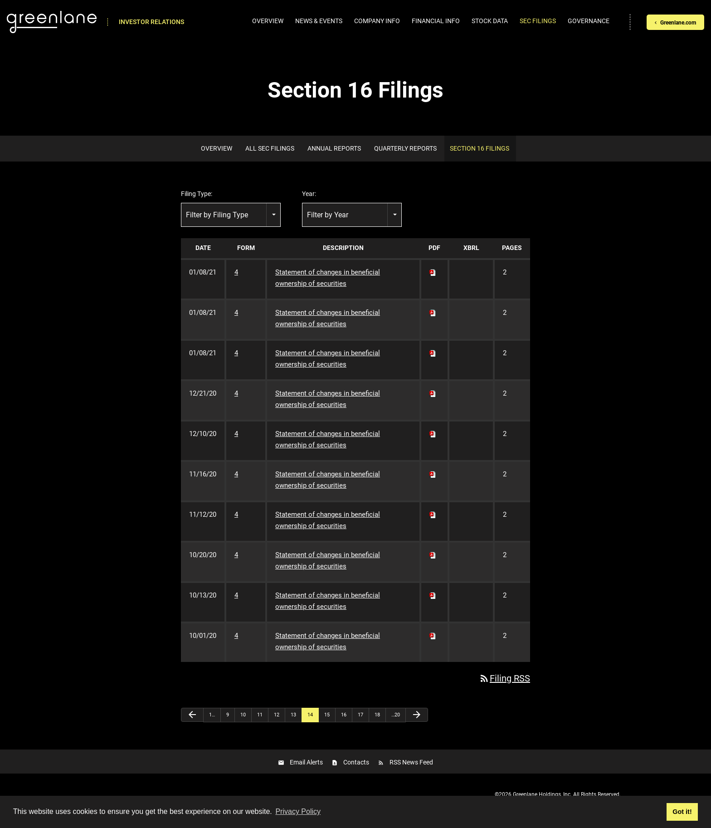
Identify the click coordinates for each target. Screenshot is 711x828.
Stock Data (490, 20)
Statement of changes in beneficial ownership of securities (327, 278)
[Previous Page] (192, 715)
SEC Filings (538, 20)
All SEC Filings (269, 148)
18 (377, 715)
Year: (309, 193)
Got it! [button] (682, 811)
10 (243, 715)
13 (293, 715)
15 (327, 715)
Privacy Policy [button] (298, 811)
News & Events (318, 20)
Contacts (356, 762)
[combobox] (231, 215)
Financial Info (436, 20)
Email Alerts (306, 762)
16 (343, 715)
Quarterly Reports (405, 148)
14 (310, 715)
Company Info (377, 20)
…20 (395, 715)
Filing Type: (196, 193)
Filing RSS (504, 678)
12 (276, 715)
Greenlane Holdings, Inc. (542, 794)
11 (260, 715)
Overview (267, 20)
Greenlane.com (678, 23)
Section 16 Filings (479, 148)
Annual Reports (334, 148)
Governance (588, 20)
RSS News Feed (411, 762)
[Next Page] (416, 715)
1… (212, 715)
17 (360, 715)
